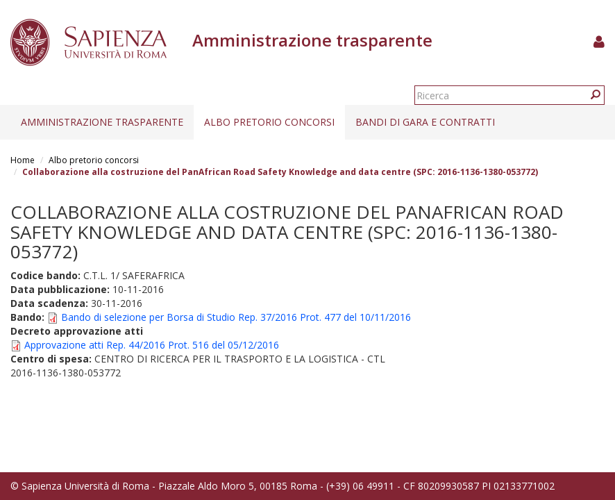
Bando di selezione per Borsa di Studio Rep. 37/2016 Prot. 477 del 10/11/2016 (236, 317)
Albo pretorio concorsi (269, 121)
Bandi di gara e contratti (425, 121)
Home (22, 160)
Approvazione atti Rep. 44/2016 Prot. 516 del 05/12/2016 (151, 344)
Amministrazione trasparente (102, 121)
